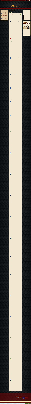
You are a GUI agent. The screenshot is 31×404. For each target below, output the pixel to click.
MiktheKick (17, 396)
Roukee (21, 396)
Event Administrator (26, 19)
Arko (16, 396)
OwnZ (19, 396)
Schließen (29, 403)
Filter (20, 14)
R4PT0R (20, 396)
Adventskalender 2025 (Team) (4, 15)
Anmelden (28, 0)
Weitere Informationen (26, 403)
